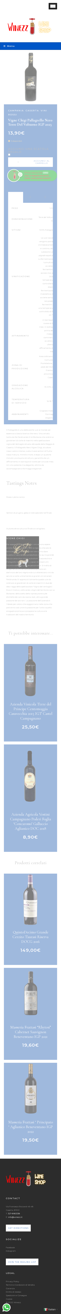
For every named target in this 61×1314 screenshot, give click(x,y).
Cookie (9, 1299)
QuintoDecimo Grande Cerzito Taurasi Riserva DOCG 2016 (30, 937)
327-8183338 (14, 1213)
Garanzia (10, 1288)
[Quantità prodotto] (19, 162)
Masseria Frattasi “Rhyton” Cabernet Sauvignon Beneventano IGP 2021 (30, 1032)
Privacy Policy (12, 1281)
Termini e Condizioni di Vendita (20, 1285)
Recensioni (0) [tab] (45, 197)
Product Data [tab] (15, 197)
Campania (16, 110)
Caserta (32, 110)
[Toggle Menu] (52, 6)
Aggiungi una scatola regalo (28, 150)
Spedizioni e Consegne (16, 1295)
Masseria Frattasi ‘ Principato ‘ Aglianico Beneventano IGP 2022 (30, 1127)
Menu (9, 46)
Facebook (10, 1247)
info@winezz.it (15, 1217)
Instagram (11, 1251)
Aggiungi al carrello (42, 162)
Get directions (18, 1228)
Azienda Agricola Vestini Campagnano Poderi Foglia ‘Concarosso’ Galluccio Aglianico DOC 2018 (30, 821)
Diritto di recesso (13, 1292)
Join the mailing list (22, 1262)
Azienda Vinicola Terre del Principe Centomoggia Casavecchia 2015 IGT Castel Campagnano (30, 711)
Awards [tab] (30, 197)
